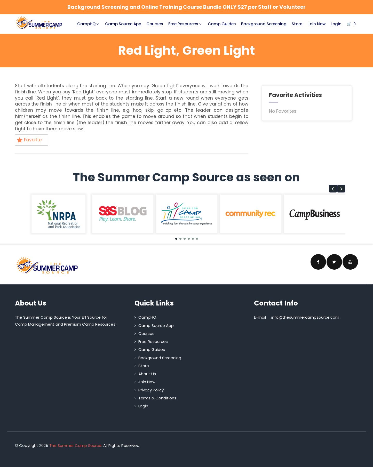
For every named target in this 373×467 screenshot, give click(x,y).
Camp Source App (123, 24)
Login (336, 24)
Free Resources (185, 24)
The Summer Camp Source (75, 445)
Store (297, 24)
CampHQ (88, 24)
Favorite (29, 140)
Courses (154, 24)
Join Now (316, 24)
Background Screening (264, 24)
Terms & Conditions (157, 398)
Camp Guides (222, 24)
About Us (147, 373)
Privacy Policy (151, 390)
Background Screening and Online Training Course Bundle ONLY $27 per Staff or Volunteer (186, 7)
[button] (333, 188)
